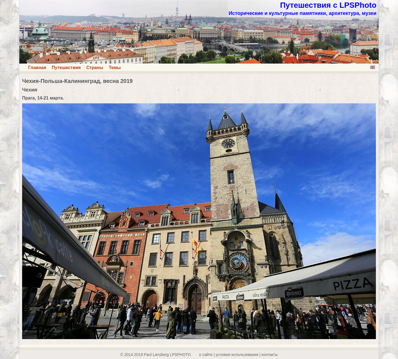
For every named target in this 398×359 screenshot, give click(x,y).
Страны (94, 67)
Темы (115, 67)
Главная (37, 67)
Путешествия (66, 67)
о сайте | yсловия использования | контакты (238, 354)
